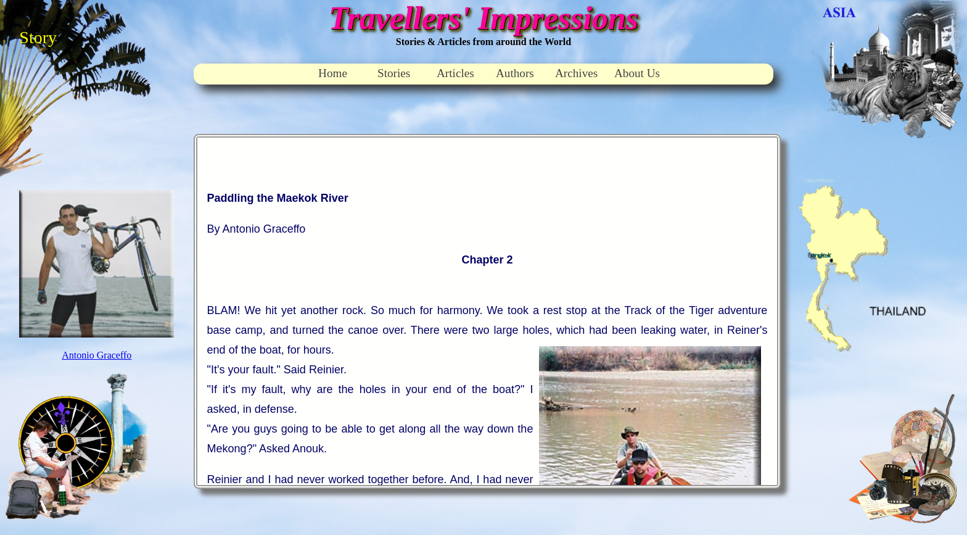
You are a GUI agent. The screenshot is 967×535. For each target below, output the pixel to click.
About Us (637, 73)
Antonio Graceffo (96, 355)
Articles (455, 73)
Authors (515, 73)
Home (332, 73)
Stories (393, 73)
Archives (576, 73)
